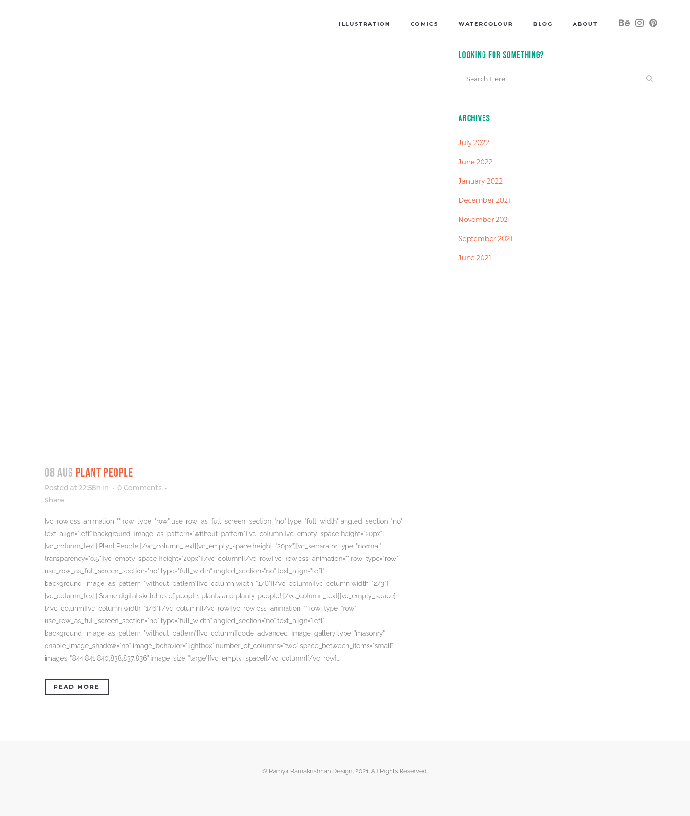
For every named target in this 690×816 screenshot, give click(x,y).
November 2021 (484, 219)
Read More (77, 686)
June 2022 (476, 162)
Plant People (104, 473)
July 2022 (474, 143)
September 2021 (486, 238)
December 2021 (485, 200)
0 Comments (139, 487)
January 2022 (481, 181)
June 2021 (475, 258)
